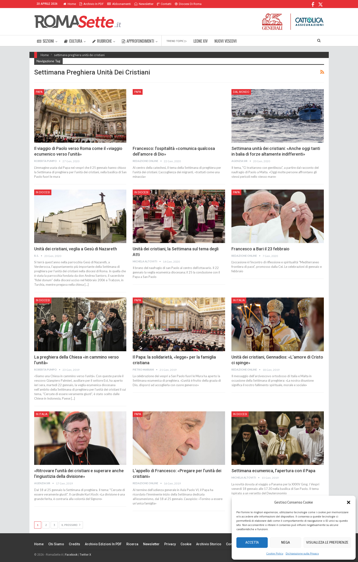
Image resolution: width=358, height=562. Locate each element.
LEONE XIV (200, 41)
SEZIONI (45, 41)
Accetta (252, 542)
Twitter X (85, 554)
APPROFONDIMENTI (138, 41)
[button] (348, 502)
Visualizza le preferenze (327, 542)
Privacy (170, 544)
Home (69, 4)
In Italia (239, 300)
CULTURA (73, 41)
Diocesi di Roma (188, 4)
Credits (74, 544)
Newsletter (143, 4)
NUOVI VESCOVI (225, 41)
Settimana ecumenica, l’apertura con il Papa (273, 470)
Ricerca (132, 544)
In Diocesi (43, 192)
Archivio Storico (208, 544)
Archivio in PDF (91, 4)
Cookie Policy (274, 553)
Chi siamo (56, 544)
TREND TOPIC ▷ (176, 41)
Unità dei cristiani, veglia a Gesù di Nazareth (75, 248)
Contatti (164, 4)
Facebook (71, 554)
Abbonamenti (119, 4)
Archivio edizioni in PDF (103, 544)
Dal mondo (241, 92)
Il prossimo (71, 525)
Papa (39, 92)
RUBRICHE (102, 41)
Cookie (186, 544)
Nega (285, 542)
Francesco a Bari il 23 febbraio (260, 248)
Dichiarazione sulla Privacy (302, 553)
